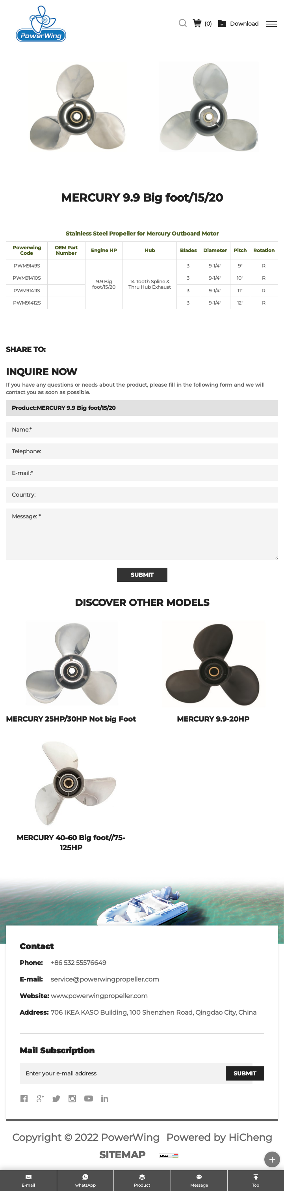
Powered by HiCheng (219, 1137)
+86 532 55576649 (78, 963)
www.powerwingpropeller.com (99, 996)
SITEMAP (122, 1155)
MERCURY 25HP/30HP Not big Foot (71, 719)
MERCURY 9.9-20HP (213, 719)
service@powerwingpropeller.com (105, 979)
